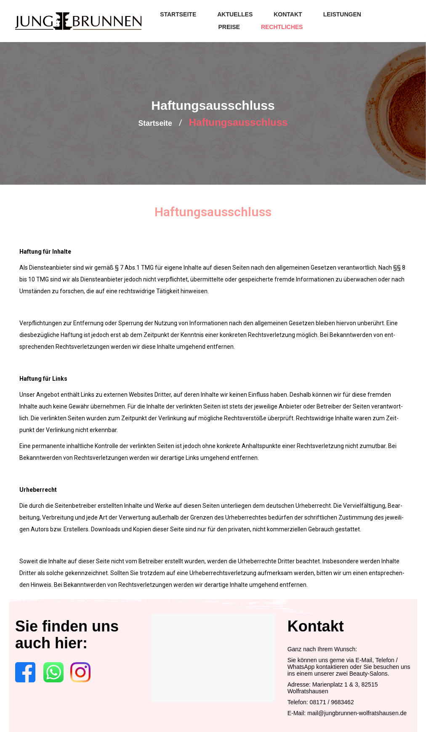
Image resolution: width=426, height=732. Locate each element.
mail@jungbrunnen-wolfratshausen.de (357, 711)
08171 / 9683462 (332, 701)
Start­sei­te (155, 122)
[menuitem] (178, 14)
